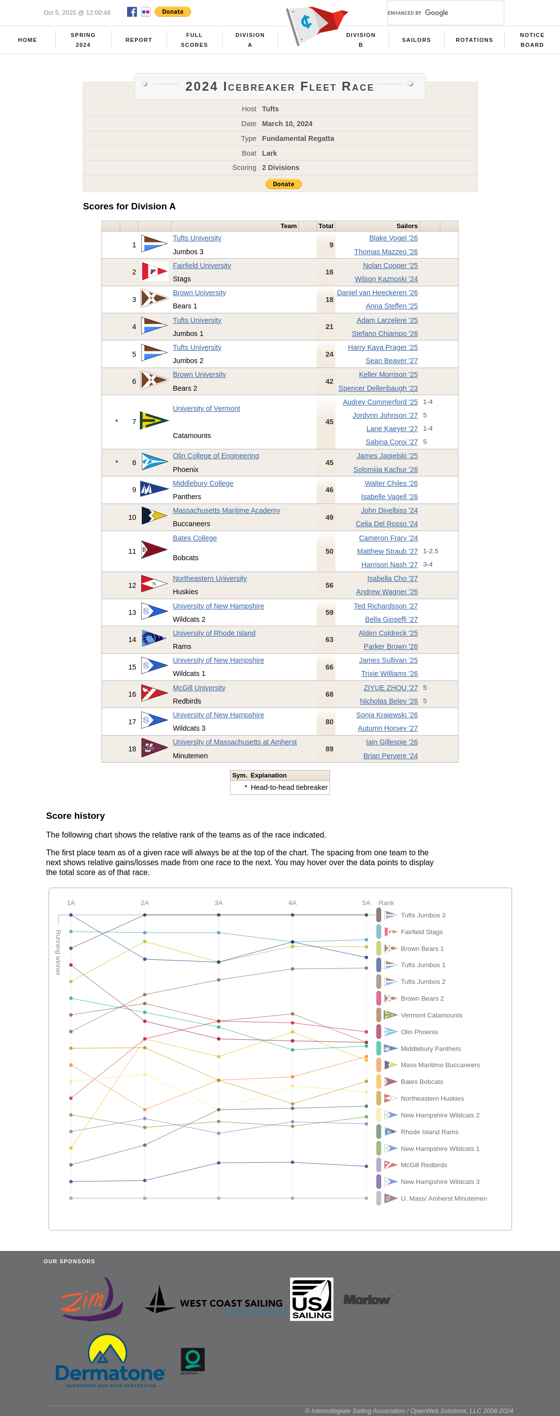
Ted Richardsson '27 (386, 606)
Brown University (199, 293)
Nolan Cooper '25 (390, 266)
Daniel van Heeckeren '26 (377, 293)
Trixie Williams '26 (390, 673)
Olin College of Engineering (216, 456)
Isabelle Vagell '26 (389, 497)
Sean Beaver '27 (392, 361)
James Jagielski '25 (387, 456)
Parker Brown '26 (391, 646)
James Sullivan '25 (388, 660)
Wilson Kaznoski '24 (386, 279)
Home (27, 40)
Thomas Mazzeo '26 (386, 252)
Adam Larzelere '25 (387, 320)
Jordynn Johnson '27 (385, 415)
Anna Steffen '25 (392, 306)
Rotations (474, 40)
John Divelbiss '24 (389, 510)
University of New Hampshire (218, 606)
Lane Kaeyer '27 (392, 429)
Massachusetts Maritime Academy (226, 510)
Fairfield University (202, 266)
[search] (434, 13)
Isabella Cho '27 (392, 578)
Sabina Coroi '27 (392, 442)
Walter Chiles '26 (391, 483)
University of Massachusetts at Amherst (235, 742)
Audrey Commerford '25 (380, 402)
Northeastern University (210, 578)
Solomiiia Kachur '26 (386, 469)
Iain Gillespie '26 (392, 742)
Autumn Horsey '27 (388, 728)
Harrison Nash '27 (390, 565)
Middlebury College (203, 483)
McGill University (199, 688)
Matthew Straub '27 (387, 551)
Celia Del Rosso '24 (387, 524)
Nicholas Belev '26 (389, 701)
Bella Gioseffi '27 (391, 619)
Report (139, 40)
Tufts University (197, 238)
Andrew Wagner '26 (387, 592)
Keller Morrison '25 (388, 374)
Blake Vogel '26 (393, 238)
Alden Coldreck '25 (388, 633)
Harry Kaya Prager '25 (383, 347)
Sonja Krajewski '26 (387, 715)
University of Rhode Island (214, 633)
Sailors (416, 40)
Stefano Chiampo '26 (385, 333)
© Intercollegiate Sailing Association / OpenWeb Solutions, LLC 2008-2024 (409, 1411)
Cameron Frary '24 (388, 538)
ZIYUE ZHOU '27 (391, 688)
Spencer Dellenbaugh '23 (378, 388)
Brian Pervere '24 (390, 756)
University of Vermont (206, 408)
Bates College (195, 538)
